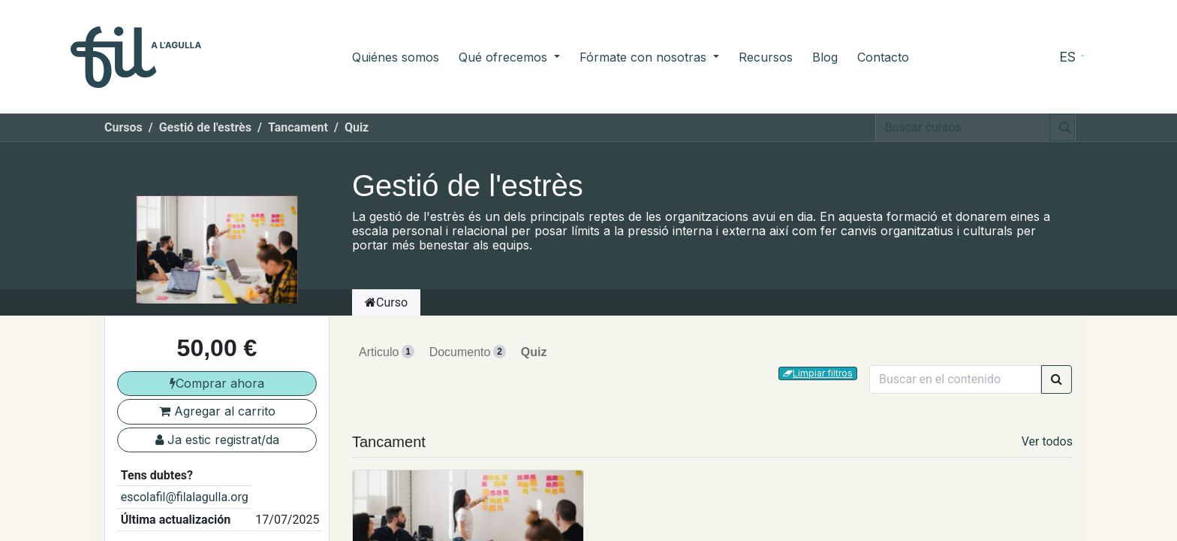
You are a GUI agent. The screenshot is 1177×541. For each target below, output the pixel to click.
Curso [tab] (386, 302)
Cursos (123, 127)
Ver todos (1047, 441)
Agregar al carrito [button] (217, 411)
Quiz (534, 352)
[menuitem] (395, 57)
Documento (467, 351)
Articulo (386, 351)
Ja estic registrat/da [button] (217, 439)
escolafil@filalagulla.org (184, 497)
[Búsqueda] (1062, 127)
